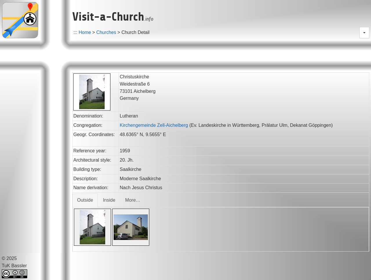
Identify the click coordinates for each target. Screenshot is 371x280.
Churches (106, 32)
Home (85, 32)
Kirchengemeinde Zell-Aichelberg (154, 125)
